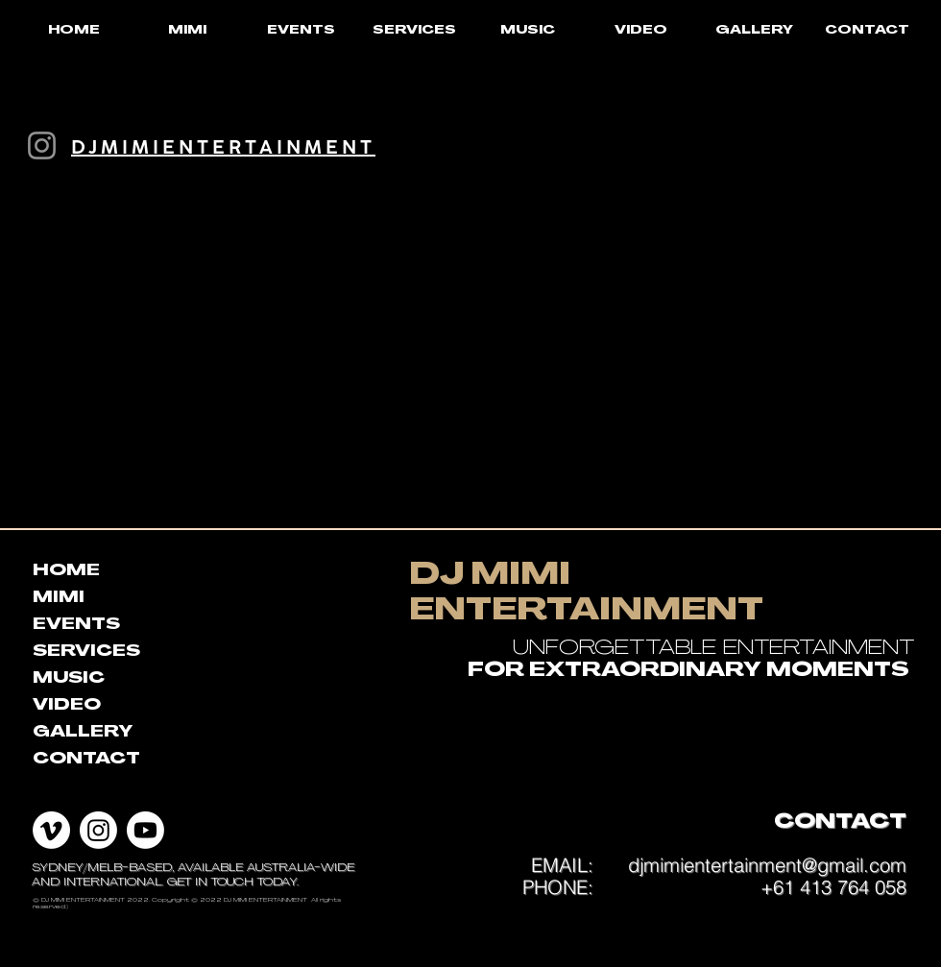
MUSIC (69, 679)
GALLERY (83, 732)
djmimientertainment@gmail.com (767, 865)
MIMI (58, 598)
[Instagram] (41, 145)
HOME (66, 571)
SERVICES (86, 652)
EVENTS (76, 625)
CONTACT (86, 759)
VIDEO (67, 705)
